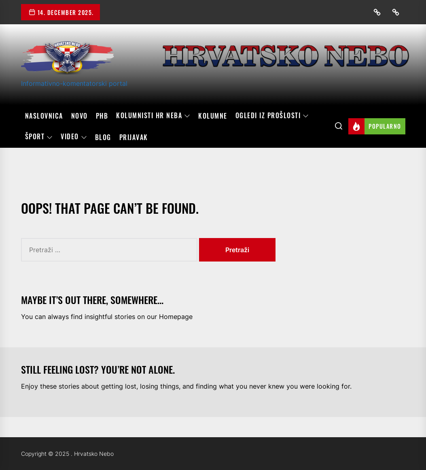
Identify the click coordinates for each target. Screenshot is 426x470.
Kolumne (212, 116)
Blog (103, 137)
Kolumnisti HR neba (153, 115)
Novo (79, 116)
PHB (102, 116)
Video (74, 136)
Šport (39, 136)
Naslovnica (44, 116)
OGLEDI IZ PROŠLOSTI (272, 115)
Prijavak (133, 137)
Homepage (176, 317)
